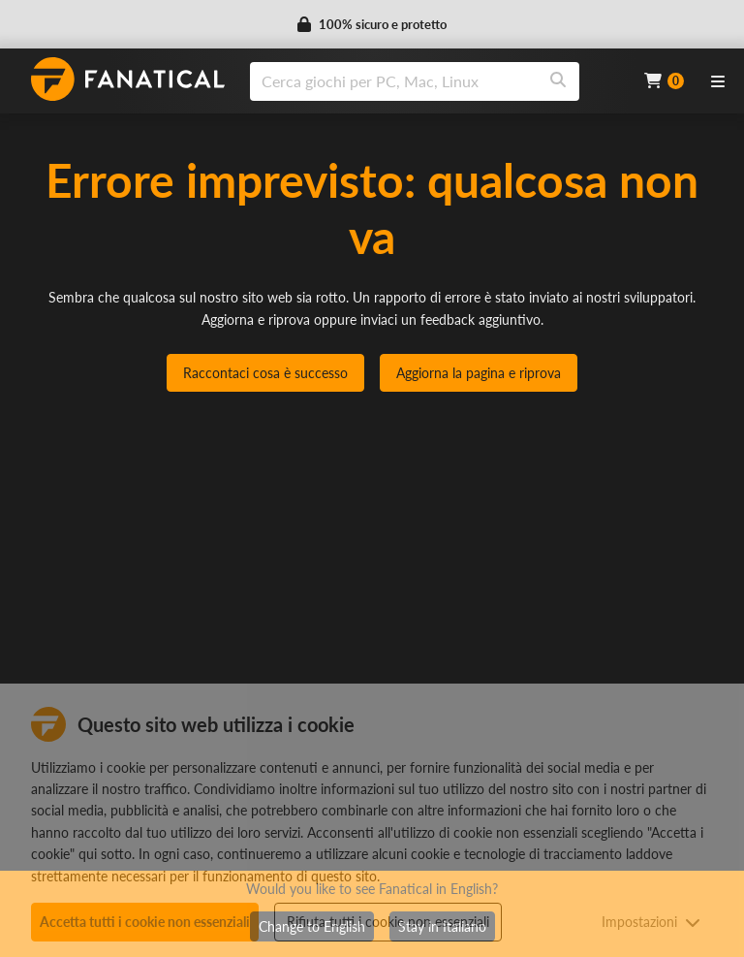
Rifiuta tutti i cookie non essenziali (388, 921)
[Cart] (664, 81)
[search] (394, 81)
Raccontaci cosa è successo (265, 373)
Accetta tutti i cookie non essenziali (145, 921)
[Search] (558, 81)
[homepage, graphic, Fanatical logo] (128, 79)
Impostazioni (651, 921)
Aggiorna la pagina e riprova (478, 373)
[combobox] (435, 81)
